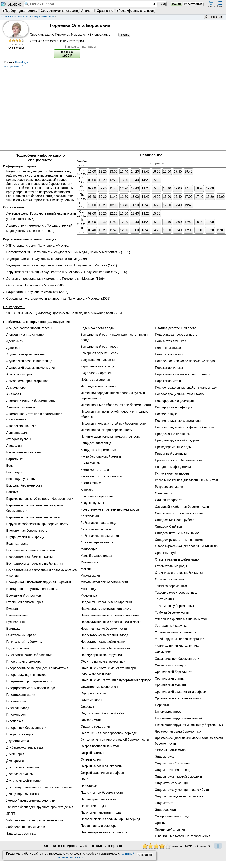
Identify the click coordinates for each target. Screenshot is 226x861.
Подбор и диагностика (20, 11)
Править (124, 34)
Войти (176, 4)
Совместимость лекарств (59, 11)
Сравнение (105, 11)
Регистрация (193, 4)
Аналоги (87, 11)
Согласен (145, 855)
